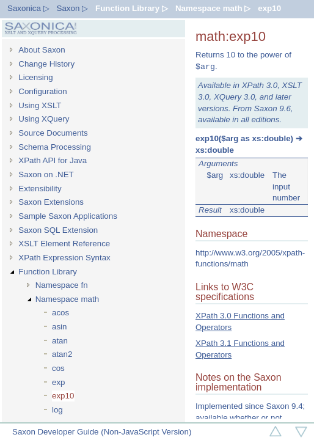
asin (59, 326)
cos (58, 368)
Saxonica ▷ (28, 8)
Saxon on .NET (45, 174)
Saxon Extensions (51, 202)
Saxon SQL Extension (58, 230)
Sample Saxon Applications (67, 216)
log (57, 409)
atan (60, 340)
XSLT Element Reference (64, 243)
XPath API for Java (52, 160)
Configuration (42, 91)
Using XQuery (43, 118)
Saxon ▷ (73, 8)
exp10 (269, 8)
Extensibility (39, 188)
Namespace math (67, 299)
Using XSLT (39, 105)
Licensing (35, 77)
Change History (46, 63)
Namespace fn (61, 285)
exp (58, 382)
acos (60, 312)
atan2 (62, 354)
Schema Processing (54, 147)
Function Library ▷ (131, 8)
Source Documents (52, 133)
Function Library (47, 271)
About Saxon (41, 49)
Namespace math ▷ (212, 8)
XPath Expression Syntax (64, 257)
